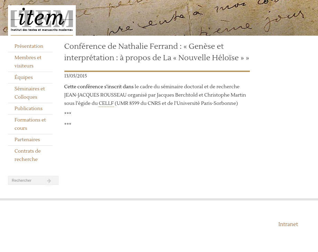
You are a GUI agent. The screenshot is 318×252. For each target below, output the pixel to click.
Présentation (29, 46)
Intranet (288, 224)
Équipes (24, 77)
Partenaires (27, 140)
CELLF (106, 103)
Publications (29, 109)
